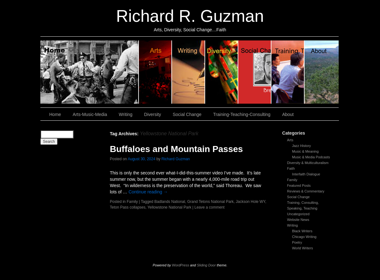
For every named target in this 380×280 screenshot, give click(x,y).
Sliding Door (206, 265)
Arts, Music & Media (155, 72)
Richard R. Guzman (190, 16)
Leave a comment (209, 207)
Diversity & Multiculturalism (308, 163)
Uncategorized (298, 214)
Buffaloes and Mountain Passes (176, 149)
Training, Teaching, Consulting (288, 72)
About (322, 72)
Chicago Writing (304, 237)
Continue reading (148, 191)
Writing (188, 72)
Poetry (297, 242)
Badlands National (169, 201)
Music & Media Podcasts (311, 157)
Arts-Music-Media (90, 114)
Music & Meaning (305, 151)
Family (292, 180)
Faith (291, 168)
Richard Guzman (176, 159)
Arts (290, 140)
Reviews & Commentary (305, 191)
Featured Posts (299, 185)
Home (89, 72)
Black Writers (302, 231)
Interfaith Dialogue (306, 174)
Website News (298, 220)
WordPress (180, 265)
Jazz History (301, 146)
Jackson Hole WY (250, 201)
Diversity (221, 72)
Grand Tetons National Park (210, 201)
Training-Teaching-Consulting (241, 114)
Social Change (254, 72)
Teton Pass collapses (127, 207)
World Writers (302, 248)
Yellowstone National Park (169, 207)
